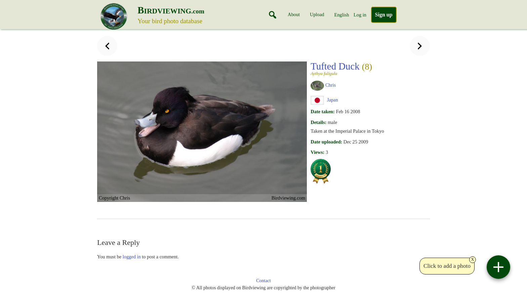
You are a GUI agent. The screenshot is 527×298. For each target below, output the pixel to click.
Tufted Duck (346, 68)
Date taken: (323, 111)
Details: (318, 122)
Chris (330, 85)
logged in (132, 256)
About (294, 14)
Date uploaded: (326, 141)
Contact (263, 280)
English (341, 14)
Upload (317, 14)
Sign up (384, 14)
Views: (317, 152)
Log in (360, 14)
